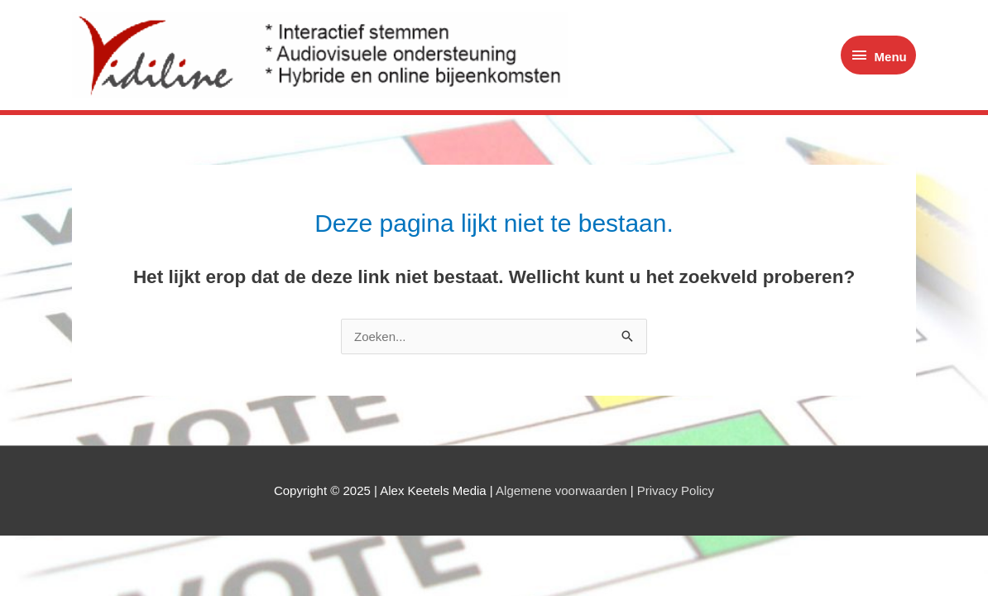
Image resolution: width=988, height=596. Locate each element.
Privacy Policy (675, 490)
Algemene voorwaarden (561, 490)
